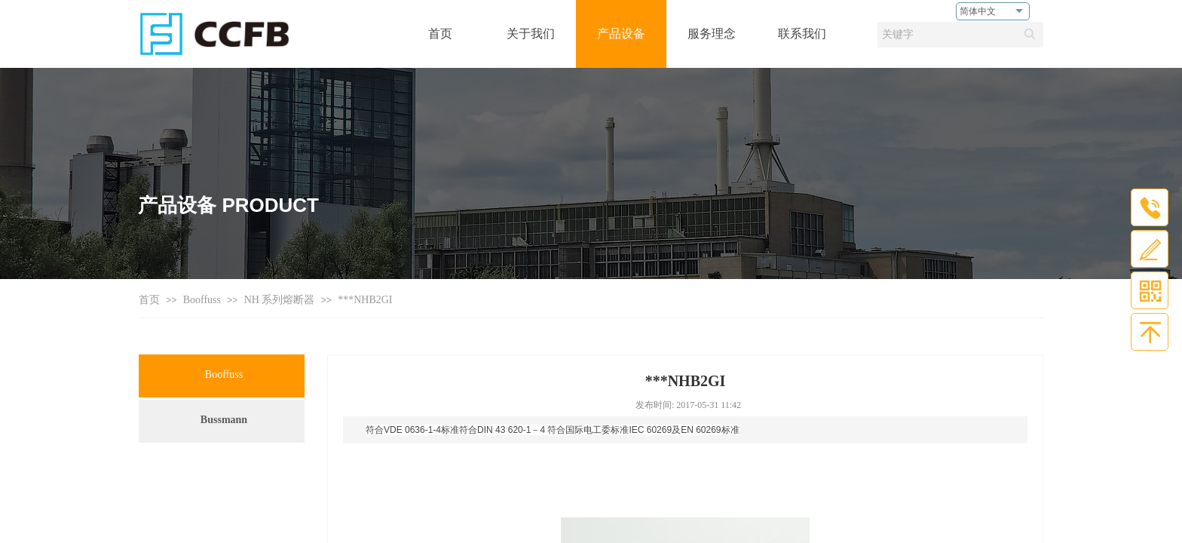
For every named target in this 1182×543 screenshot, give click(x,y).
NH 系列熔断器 (279, 299)
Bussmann (224, 419)
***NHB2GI (365, 299)
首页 (149, 299)
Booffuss (202, 299)
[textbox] (946, 35)
